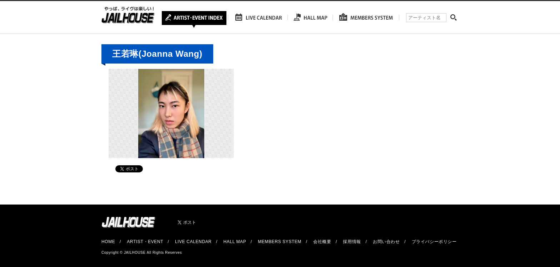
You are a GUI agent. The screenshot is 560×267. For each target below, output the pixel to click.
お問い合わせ (386, 241)
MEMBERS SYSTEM (279, 241)
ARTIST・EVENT (145, 241)
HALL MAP (235, 241)
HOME (108, 241)
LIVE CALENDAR (193, 241)
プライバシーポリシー (434, 241)
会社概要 (322, 241)
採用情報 (352, 241)
